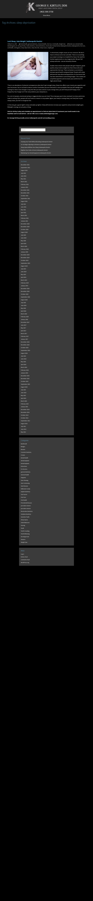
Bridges (23, 446)
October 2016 (24, 347)
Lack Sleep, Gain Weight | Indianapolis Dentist (24, 41)
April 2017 (23, 331)
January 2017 (24, 339)
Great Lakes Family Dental (53, 46)
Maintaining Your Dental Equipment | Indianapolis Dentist (36, 153)
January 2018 (24, 319)
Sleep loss (59, 85)
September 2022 (25, 167)
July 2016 (23, 356)
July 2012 (23, 426)
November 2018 (25, 291)
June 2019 (23, 271)
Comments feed (25, 559)
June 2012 (23, 429)
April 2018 (23, 311)
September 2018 (25, 297)
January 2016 (24, 373)
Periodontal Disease (26, 503)
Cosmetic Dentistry (26, 452)
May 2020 (23, 240)
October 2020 (24, 229)
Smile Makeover (25, 522)
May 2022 (23, 179)
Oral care (82, 46)
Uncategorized (25, 536)
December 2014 (25, 409)
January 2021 (24, 221)
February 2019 (25, 283)
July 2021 (23, 204)
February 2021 (25, 218)
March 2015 (24, 401)
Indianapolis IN (75, 46)
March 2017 (24, 333)
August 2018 (24, 300)
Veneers (23, 539)
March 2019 (24, 280)
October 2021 (24, 195)
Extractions (24, 466)
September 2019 (25, 263)
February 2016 (25, 370)
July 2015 (23, 390)
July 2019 (23, 269)
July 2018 (23, 302)
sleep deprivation (26, 48)
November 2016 (25, 345)
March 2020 (24, 246)
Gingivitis (23, 477)
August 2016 (24, 353)
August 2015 (24, 387)
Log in (22, 554)
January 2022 (24, 187)
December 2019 (25, 255)
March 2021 (24, 215)
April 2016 (23, 364)
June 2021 (23, 207)
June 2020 (23, 238)
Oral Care (49, 44)
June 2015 (23, 392)
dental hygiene (11, 46)
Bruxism (23, 449)
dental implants (25, 460)
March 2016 (24, 367)
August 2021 (24, 201)
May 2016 (23, 361)
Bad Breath (24, 444)
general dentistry (32, 44)
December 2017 (25, 322)
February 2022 (25, 184)
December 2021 (25, 190)
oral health (10, 48)
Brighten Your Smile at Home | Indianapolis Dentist (34, 150)
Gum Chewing (24, 480)
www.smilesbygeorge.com (49, 113)
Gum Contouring (25, 483)
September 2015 (25, 384)
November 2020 (25, 226)
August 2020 (24, 232)
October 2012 (24, 418)
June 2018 (23, 305)
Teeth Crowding (25, 531)
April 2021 (23, 212)
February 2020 (25, 249)
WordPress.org (25, 562)
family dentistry (30, 46)
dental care (72, 44)
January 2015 (24, 406)
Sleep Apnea (24, 520)
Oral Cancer (24, 494)
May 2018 (23, 308)
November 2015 (25, 378)
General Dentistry (40, 46)
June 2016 (23, 359)
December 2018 (25, 288)
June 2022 (23, 176)
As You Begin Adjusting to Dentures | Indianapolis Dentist (36, 144)
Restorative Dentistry (27, 511)
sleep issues (43, 48)
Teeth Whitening (25, 534)
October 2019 (24, 260)
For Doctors (24, 469)
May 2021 (23, 210)
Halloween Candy (25, 489)
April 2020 (23, 243)
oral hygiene (17, 48)
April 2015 (23, 398)
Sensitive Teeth (25, 517)
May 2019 (23, 274)
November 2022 (25, 165)
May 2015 (23, 395)
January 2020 (24, 252)
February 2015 (25, 404)
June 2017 (23, 325)
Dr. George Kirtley (21, 46)
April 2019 (23, 277)
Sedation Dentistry (26, 514)
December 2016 (25, 342)
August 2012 (24, 423)
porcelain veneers (26, 505)
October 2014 (24, 415)
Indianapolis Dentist (65, 46)
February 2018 (25, 316)
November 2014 (25, 412)
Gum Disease (24, 486)
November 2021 (25, 193)
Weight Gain (62, 44)
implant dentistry (25, 491)
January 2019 (24, 286)
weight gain (51, 48)
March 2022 (24, 181)
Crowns (23, 455)
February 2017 (25, 336)
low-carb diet (67, 55)
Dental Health (23, 44)
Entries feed (24, 557)
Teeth (22, 528)
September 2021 (25, 198)
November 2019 (25, 257)
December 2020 (25, 224)
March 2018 (24, 314)
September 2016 (25, 350)
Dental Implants (25, 463)
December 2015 (25, 376)
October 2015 (24, 381)
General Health (42, 44)
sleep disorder (35, 48)
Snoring (23, 525)
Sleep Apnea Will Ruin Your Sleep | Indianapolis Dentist (35, 147)
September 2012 (25, 421)
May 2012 (23, 432)
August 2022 (24, 170)
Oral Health (55, 44)
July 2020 (23, 235)
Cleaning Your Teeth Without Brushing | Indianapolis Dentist (36, 141)
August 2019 (24, 266)
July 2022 (23, 173)
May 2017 (23, 328)
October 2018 (24, 294)
